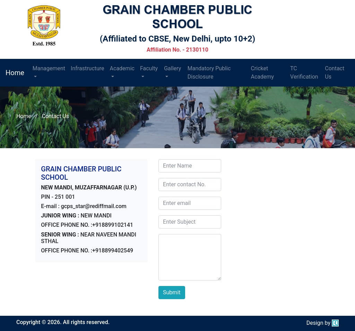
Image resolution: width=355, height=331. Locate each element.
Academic (122, 68)
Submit (171, 292)
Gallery (172, 68)
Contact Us (334, 72)
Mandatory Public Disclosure (209, 72)
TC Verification (304, 72)
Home (15, 73)
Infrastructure (87, 68)
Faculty (149, 68)
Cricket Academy (262, 72)
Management (49, 68)
